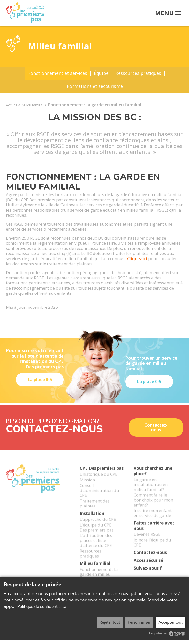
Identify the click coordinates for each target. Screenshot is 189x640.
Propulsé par (167, 633)
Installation (92, 519)
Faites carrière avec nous (154, 531)
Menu (168, 13)
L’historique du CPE (99, 480)
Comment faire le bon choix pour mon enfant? (153, 505)
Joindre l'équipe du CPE (152, 548)
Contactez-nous (156, 427)
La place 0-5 (40, 379)
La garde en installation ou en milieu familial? (151, 490)
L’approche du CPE (98, 525)
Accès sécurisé (148, 566)
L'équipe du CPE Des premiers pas (97, 533)
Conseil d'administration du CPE (99, 496)
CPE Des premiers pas (102, 474)
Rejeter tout (109, 622)
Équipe (101, 73)
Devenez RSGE (147, 540)
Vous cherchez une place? (153, 476)
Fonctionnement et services (57, 73)
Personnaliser (139, 622)
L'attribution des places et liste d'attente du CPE (96, 546)
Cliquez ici (137, 258)
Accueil (11, 105)
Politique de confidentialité (41, 606)
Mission (87, 485)
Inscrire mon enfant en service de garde (153, 519)
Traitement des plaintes (95, 509)
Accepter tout (170, 622)
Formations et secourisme (95, 86)
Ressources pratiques (138, 73)
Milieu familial (32, 105)
